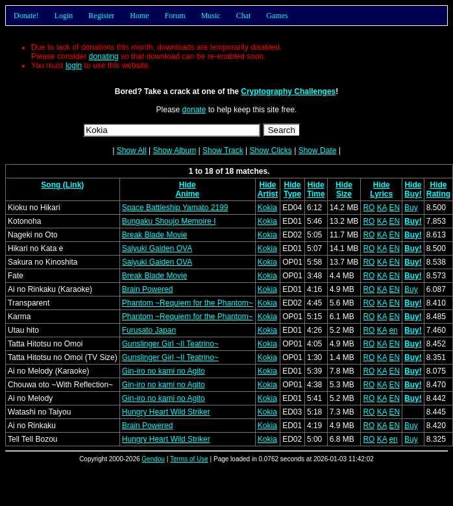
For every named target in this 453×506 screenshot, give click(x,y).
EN (394, 207)
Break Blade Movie (155, 234)
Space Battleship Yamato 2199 (175, 207)
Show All (132, 150)
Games (277, 15)
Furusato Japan (149, 330)
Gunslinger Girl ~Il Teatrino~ (170, 343)
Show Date (318, 150)
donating (104, 56)
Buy (411, 207)
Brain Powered (147, 289)
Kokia (267, 207)
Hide (187, 184)
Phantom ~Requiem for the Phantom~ (187, 302)
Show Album (174, 150)
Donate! (26, 15)
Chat (243, 15)
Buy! (413, 194)
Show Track (222, 150)
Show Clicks (270, 150)
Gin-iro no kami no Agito (163, 371)
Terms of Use (189, 459)
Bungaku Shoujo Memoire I (169, 221)
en (393, 330)
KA (382, 207)
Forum (175, 15)
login (74, 65)
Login (64, 15)
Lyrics (381, 194)
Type (292, 194)
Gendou (153, 459)
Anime (187, 194)
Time (316, 194)
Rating (438, 194)
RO (368, 207)
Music (211, 15)
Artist (268, 194)
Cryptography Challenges (288, 91)
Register (101, 15)
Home (139, 15)
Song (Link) (62, 184)
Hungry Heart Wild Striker (166, 411)
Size (344, 194)
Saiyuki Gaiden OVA (157, 248)
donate (194, 109)
